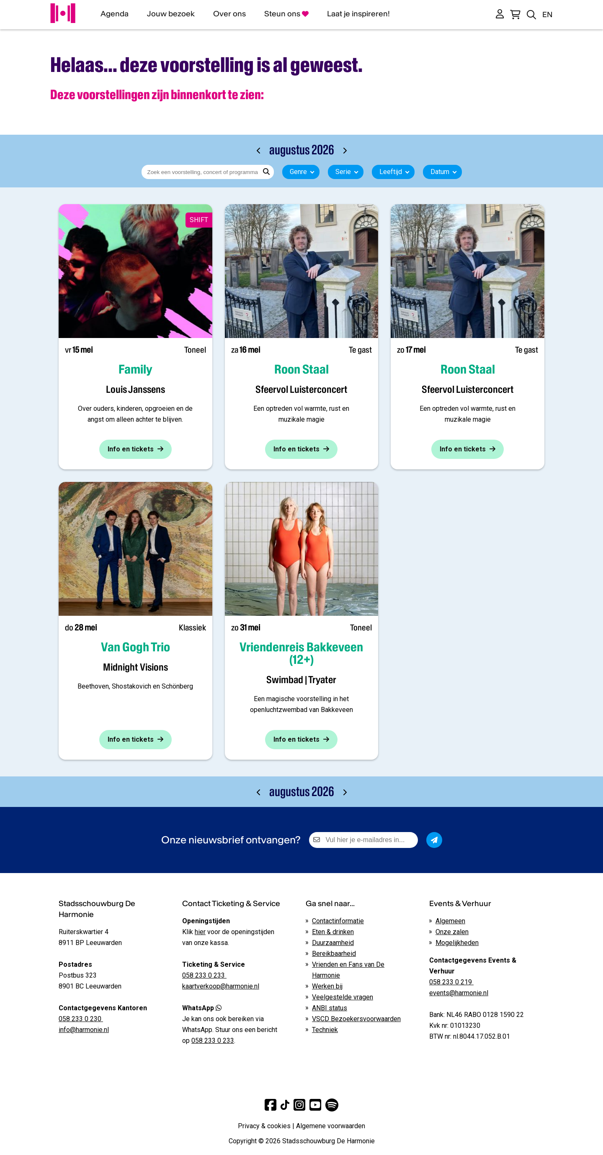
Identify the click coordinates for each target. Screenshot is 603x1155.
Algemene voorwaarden (330, 1126)
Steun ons (286, 13)
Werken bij (327, 986)
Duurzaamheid (333, 943)
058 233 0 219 (451, 982)
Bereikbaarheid (334, 954)
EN (547, 14)
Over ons (229, 13)
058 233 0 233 (212, 1041)
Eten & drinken (333, 932)
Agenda (114, 13)
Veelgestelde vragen (342, 997)
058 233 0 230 (81, 1019)
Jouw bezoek (171, 13)
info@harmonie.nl (84, 1030)
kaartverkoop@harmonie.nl (220, 986)
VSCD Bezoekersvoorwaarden (356, 1019)
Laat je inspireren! (358, 13)
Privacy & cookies (264, 1126)
